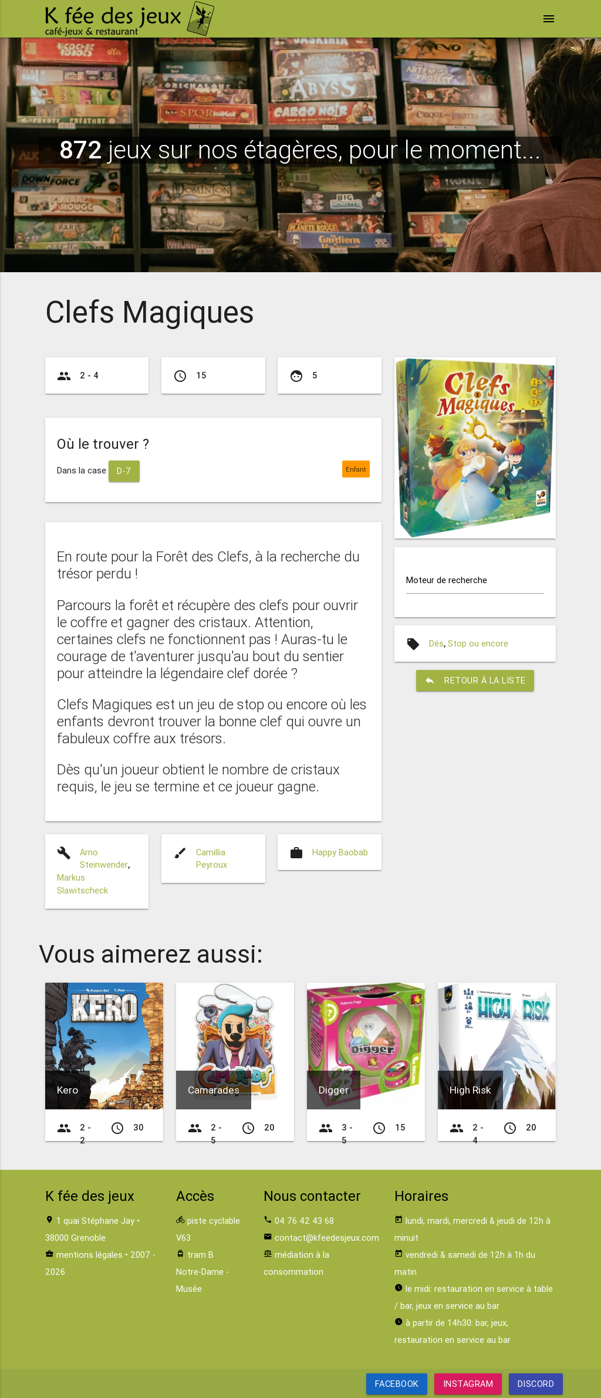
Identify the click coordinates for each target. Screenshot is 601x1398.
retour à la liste (475, 680)
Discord (535, 1383)
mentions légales (89, 1254)
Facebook (397, 1383)
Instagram (468, 1383)
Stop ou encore (478, 643)
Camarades (213, 1090)
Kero (67, 1090)
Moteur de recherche (446, 580)
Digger (334, 1090)
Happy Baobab (340, 852)
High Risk (470, 1090)
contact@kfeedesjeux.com (327, 1237)
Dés (436, 643)
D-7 (124, 470)
